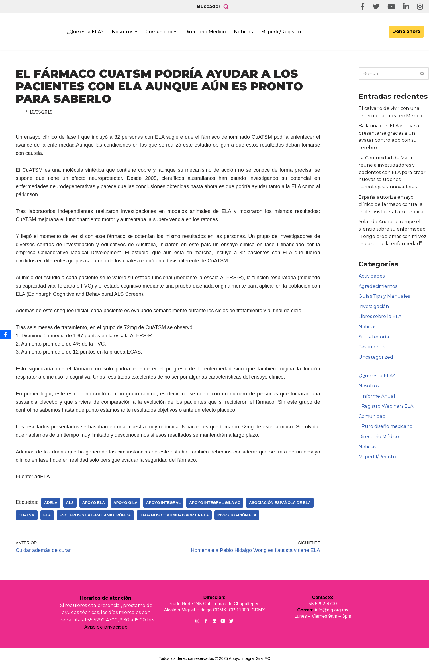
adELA (51, 502)
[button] (136, 31)
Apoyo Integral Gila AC (214, 502)
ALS (70, 502)
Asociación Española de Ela (280, 502)
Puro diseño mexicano (386, 426)
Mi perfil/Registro (281, 31)
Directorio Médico (205, 31)
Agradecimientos (378, 286)
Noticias (243, 31)
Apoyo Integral (163, 502)
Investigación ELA (236, 515)
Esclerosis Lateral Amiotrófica (95, 515)
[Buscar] (226, 6)
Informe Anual (378, 396)
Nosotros (369, 386)
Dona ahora (406, 31)
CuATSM (27, 515)
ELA (47, 515)
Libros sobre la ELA (380, 316)
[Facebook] (5, 334)
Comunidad (372, 416)
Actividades (371, 276)
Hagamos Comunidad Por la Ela (174, 515)
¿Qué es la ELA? (85, 31)
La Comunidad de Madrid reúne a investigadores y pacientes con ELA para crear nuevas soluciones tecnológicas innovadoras (391, 172)
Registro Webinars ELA (387, 406)
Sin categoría (374, 337)
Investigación (374, 306)
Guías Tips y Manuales (384, 296)
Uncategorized (376, 357)
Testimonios (372, 347)
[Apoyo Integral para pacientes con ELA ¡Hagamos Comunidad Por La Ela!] (33, 33)
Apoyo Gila (125, 502)
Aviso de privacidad (106, 627)
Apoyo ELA (93, 502)
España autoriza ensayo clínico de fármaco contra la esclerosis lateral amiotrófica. (393, 204)
